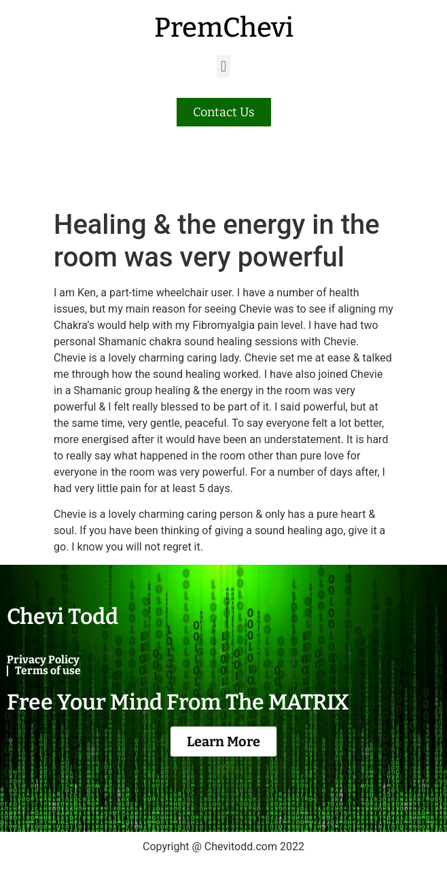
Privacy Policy (43, 659)
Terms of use (48, 670)
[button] (223, 66)
